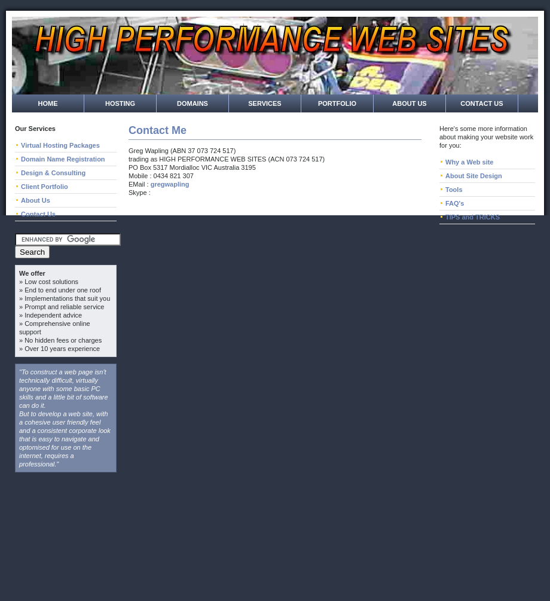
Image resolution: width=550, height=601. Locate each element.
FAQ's (454, 203)
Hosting (120, 103)
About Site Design (473, 175)
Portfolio (337, 103)
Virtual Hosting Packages (60, 145)
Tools (454, 189)
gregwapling (170, 184)
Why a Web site (469, 162)
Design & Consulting (53, 172)
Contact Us (481, 103)
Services (264, 103)
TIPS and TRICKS (472, 217)
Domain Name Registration (63, 159)
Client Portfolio (44, 186)
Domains (192, 103)
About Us (409, 103)
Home (48, 103)
